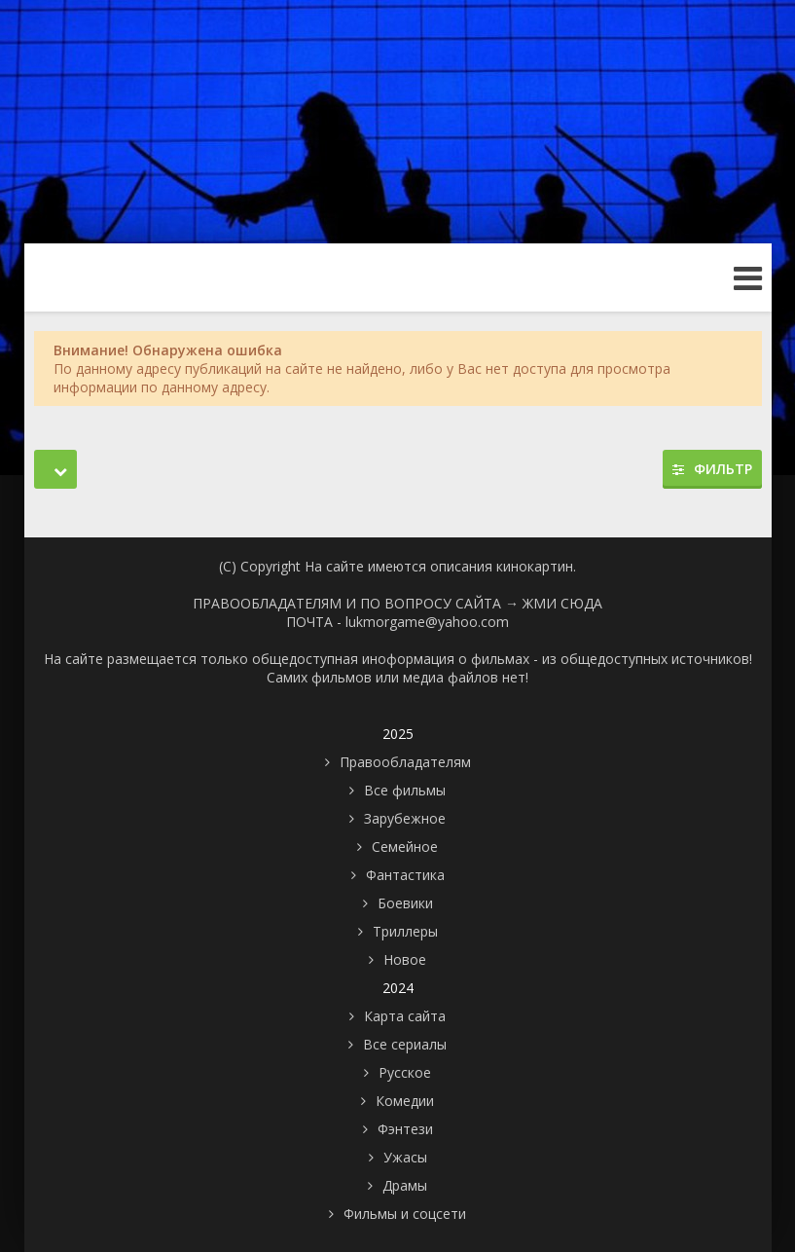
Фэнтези (405, 1129)
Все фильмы (405, 790)
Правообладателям (405, 762)
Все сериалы (405, 1044)
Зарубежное (405, 818)
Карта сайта (405, 1016)
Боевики (405, 903)
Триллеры (405, 931)
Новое (404, 959)
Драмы (404, 1185)
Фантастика (405, 874)
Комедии (405, 1100)
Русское (405, 1072)
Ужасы (405, 1157)
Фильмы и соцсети (404, 1213)
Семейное (405, 846)
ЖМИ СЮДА (562, 603)
